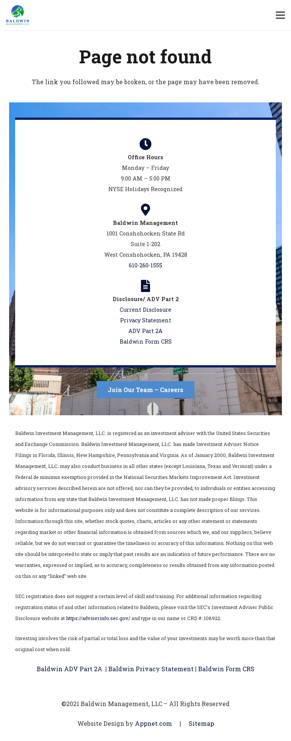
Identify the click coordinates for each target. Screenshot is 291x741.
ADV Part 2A (145, 330)
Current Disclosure (145, 309)
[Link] (17, 15)
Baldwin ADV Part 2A (69, 669)
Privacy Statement (145, 320)
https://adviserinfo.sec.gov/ (98, 618)
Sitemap (201, 723)
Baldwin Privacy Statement (151, 669)
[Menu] (280, 15)
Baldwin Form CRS (146, 341)
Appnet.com (153, 723)
